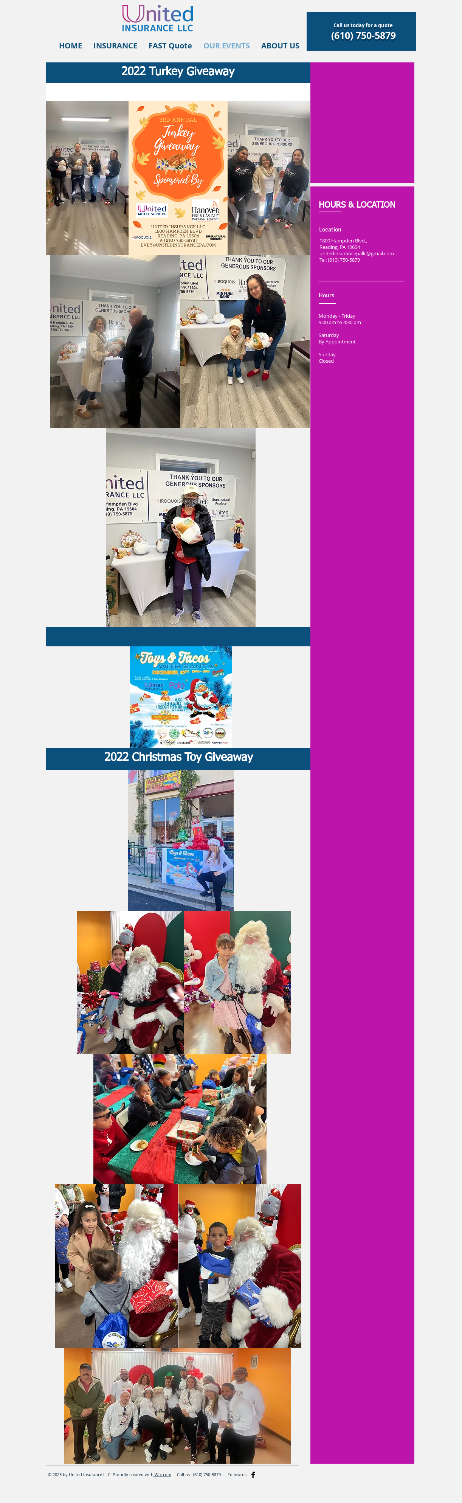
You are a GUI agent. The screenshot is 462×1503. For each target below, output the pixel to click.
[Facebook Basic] (253, 1475)
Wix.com (162, 1474)
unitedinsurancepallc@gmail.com (356, 253)
